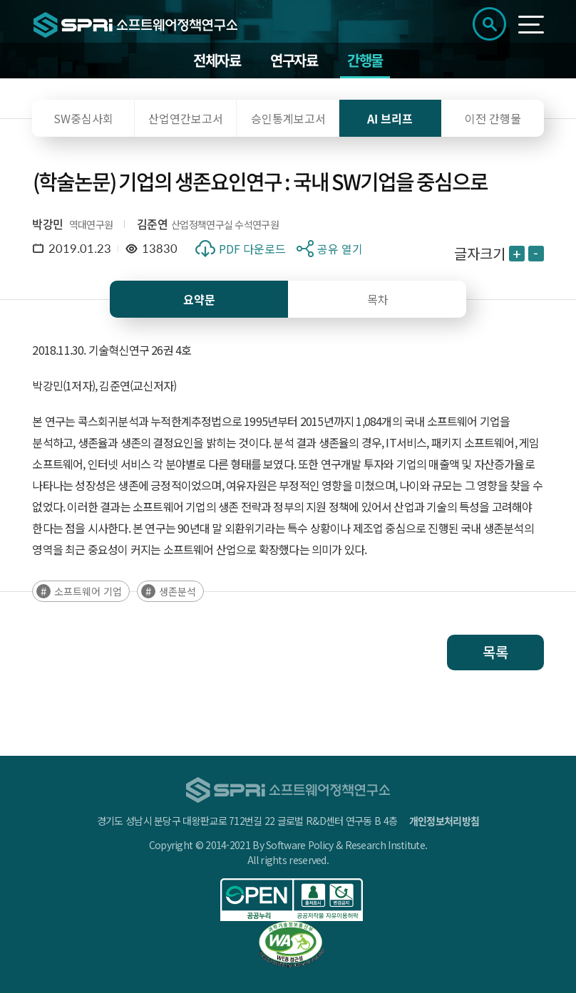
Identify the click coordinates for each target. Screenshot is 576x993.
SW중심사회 (83, 118)
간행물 (365, 60)
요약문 (199, 299)
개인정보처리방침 (444, 820)
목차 (378, 299)
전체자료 (216, 60)
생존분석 (177, 591)
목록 (495, 652)
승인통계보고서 (288, 118)
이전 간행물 (493, 118)
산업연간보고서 (185, 118)
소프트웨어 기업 (88, 591)
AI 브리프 (390, 118)
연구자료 (293, 60)
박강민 (47, 223)
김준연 (152, 223)
